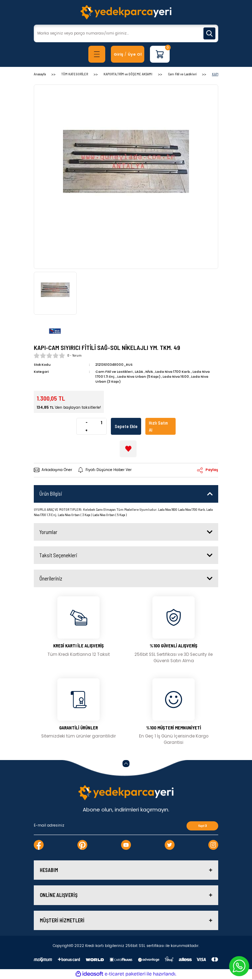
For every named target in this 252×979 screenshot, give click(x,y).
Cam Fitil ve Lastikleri (114, 371)
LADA (139, 371)
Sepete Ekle (126, 426)
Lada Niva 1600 (176, 376)
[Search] (126, 33)
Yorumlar (48, 532)
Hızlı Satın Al (158, 426)
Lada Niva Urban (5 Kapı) (138, 376)
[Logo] (126, 12)
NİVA (149, 371)
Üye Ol (134, 54)
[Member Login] (118, 54)
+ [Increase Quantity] (86, 430)
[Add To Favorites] (128, 448)
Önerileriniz (50, 578)
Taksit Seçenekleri (58, 555)
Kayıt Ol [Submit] (202, 826)
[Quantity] (101, 422)
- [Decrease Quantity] (87, 422)
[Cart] (160, 54)
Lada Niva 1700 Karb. (172, 371)
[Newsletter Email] (126, 826)
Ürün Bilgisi (50, 493)
